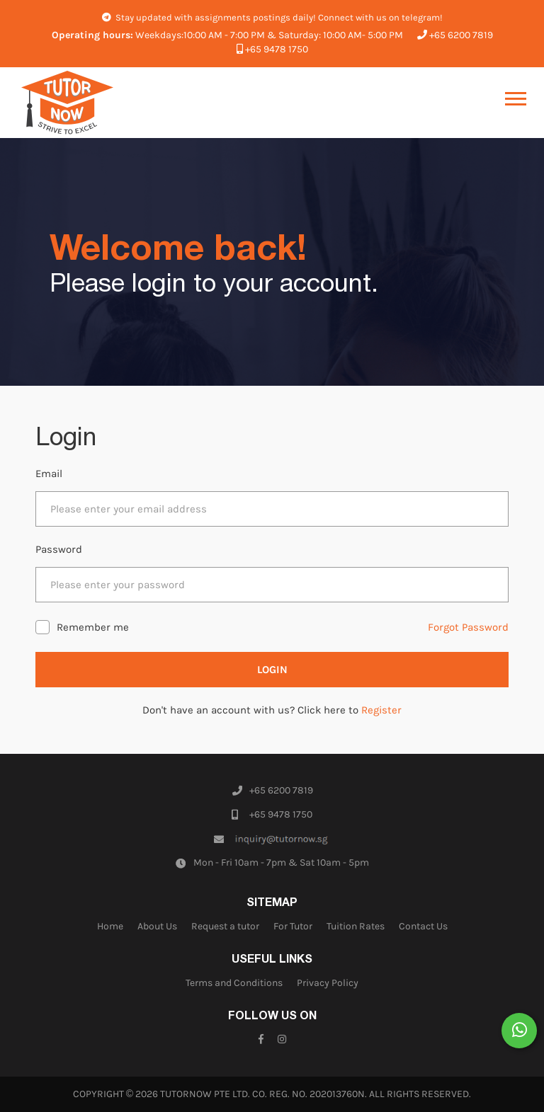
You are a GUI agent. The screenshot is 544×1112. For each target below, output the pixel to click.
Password (58, 549)
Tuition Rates (356, 926)
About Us (157, 926)
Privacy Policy (327, 983)
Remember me (93, 627)
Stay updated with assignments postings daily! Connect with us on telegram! (272, 17)
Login (272, 669)
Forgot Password (468, 627)
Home (110, 926)
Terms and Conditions (234, 983)
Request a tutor (225, 926)
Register (381, 710)
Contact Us (423, 926)
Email (48, 473)
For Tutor (292, 926)
